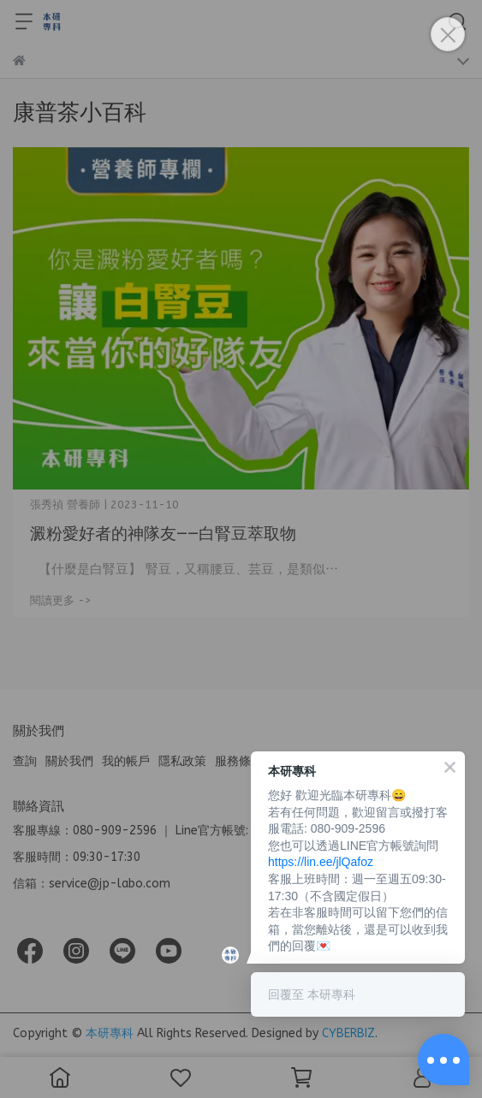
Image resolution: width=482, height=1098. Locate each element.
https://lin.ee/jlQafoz (320, 862)
